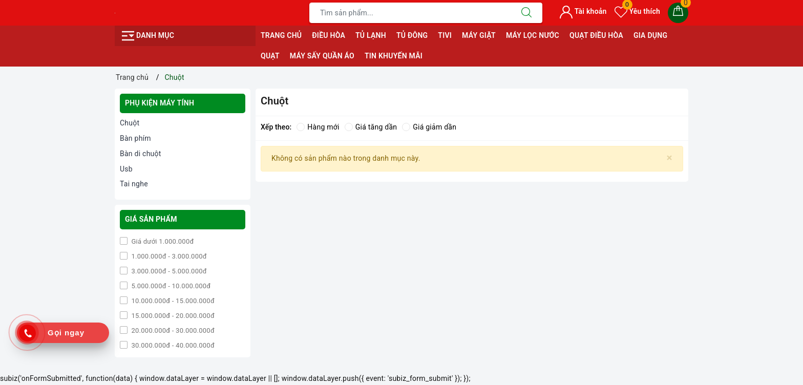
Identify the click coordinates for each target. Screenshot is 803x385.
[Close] (670, 157)
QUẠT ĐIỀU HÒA (596, 35)
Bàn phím (135, 138)
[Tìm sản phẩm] (410, 13)
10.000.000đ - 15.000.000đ (172, 301)
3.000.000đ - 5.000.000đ (168, 271)
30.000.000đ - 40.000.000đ (172, 345)
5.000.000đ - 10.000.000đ (170, 286)
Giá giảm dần (429, 127)
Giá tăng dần (371, 127)
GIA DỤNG (650, 35)
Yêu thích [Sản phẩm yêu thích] (637, 11)
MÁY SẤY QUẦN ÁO (322, 56)
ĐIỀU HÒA (328, 35)
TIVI (445, 35)
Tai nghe (134, 184)
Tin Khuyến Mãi (393, 56)
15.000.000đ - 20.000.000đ (172, 315)
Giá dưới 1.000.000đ (162, 241)
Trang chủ (281, 35)
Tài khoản (583, 11)
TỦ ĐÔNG (412, 35)
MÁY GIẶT (479, 35)
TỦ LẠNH (370, 35)
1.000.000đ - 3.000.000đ (168, 256)
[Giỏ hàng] (678, 13)
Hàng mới (318, 127)
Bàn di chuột (140, 153)
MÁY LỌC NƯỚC (532, 35)
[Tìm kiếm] (526, 13)
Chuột (129, 123)
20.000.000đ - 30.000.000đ (172, 330)
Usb (126, 169)
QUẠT (270, 56)
